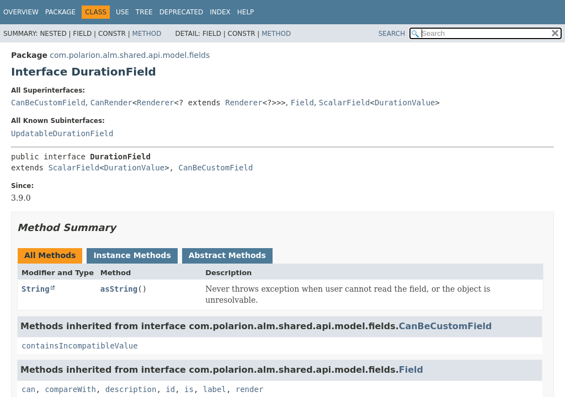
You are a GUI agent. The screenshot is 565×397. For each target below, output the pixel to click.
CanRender (111, 102)
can (28, 389)
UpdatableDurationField (62, 133)
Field (302, 102)
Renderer (155, 102)
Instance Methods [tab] (131, 255)
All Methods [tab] (50, 255)
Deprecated (181, 12)
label (214, 389)
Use (122, 12)
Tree (144, 12)
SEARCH (392, 33)
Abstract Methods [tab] (227, 255)
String (36, 289)
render (250, 389)
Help (245, 12)
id (170, 389)
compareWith (70, 389)
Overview (21, 12)
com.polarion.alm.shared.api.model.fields (130, 55)
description (131, 389)
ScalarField (344, 102)
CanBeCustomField (48, 102)
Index (220, 12)
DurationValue (405, 102)
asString (118, 289)
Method (147, 33)
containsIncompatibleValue (80, 345)
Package (60, 12)
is (189, 389)
